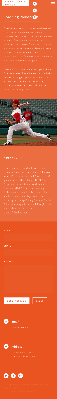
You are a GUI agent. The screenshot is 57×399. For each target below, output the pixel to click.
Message (9, 261)
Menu (52, 3)
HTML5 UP (14, 388)
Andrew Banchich (26, 391)
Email (7, 246)
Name (7, 230)
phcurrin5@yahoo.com (16, 212)
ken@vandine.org (21, 327)
